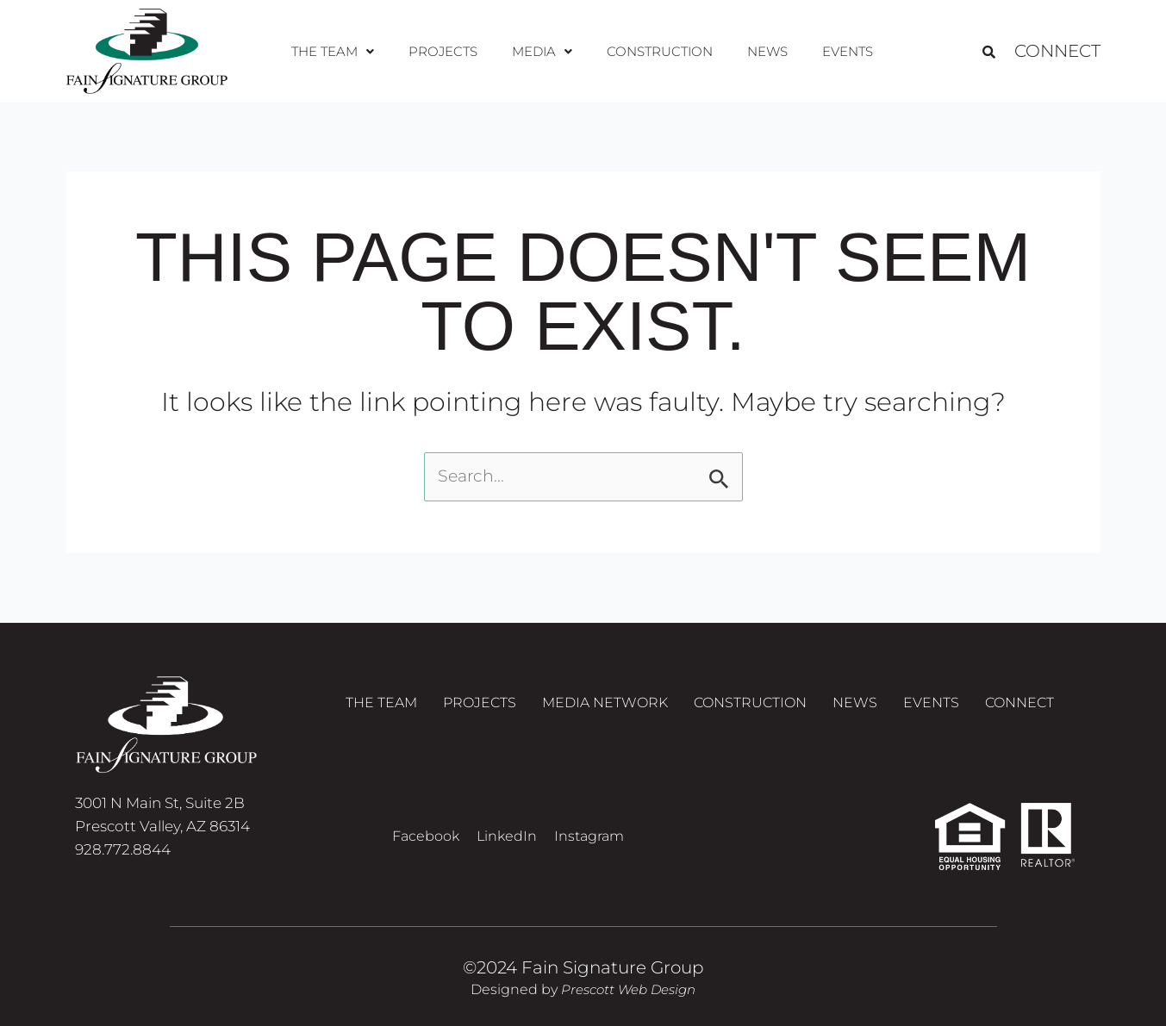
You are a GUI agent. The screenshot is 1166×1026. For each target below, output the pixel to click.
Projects (448, 51)
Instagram (589, 836)
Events (838, 51)
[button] (342, 51)
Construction (657, 51)
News (761, 51)
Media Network (605, 707)
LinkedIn (507, 836)
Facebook (425, 836)
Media (543, 51)
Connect (1057, 51)
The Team (342, 51)
